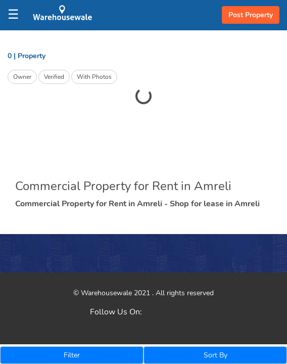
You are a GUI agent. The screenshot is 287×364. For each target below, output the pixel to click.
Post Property (250, 15)
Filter (72, 355)
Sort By (215, 355)
